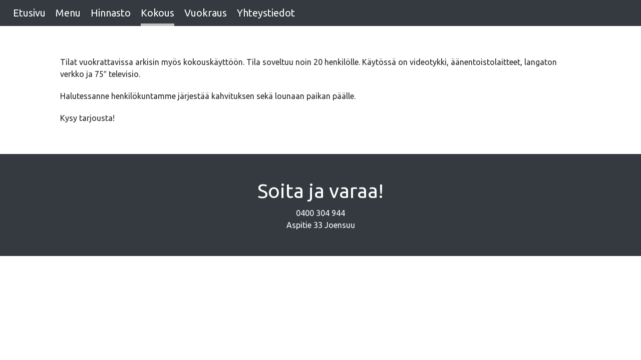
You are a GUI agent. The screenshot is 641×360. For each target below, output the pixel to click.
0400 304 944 (320, 213)
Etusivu (29, 12)
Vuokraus (205, 12)
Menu (68, 12)
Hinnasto (111, 12)
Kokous (157, 12)
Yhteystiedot (266, 12)
